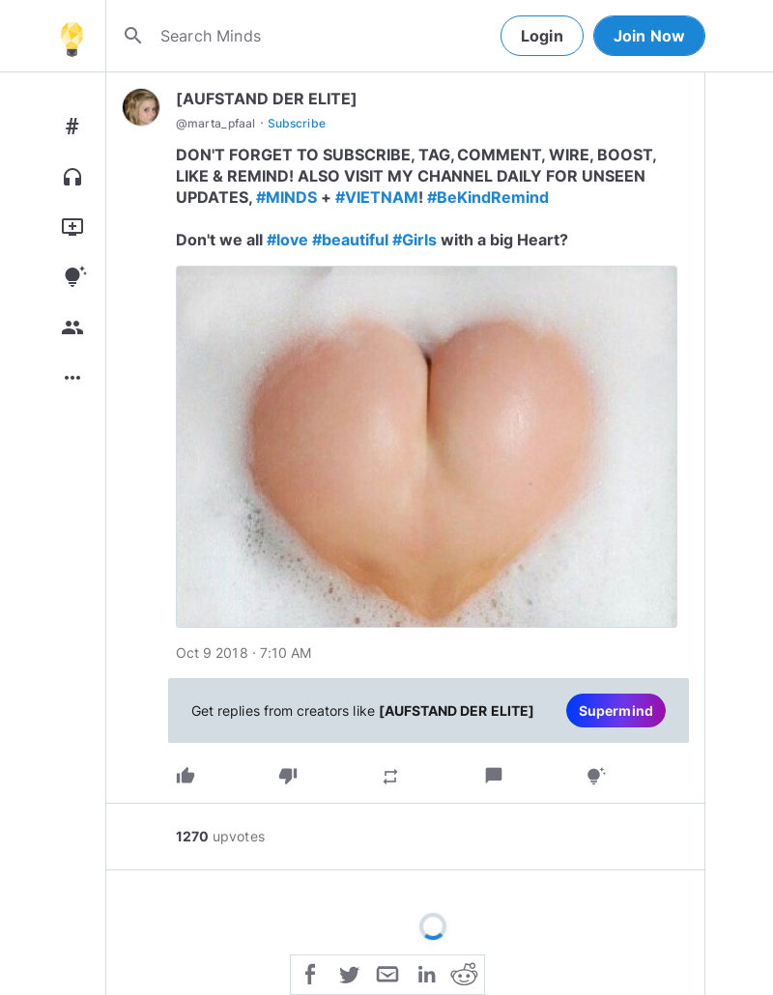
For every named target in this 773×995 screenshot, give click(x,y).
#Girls (415, 239)
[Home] (71, 35)
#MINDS (286, 197)
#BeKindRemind (488, 197)
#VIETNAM (376, 197)
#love (287, 239)
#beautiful (350, 239)
